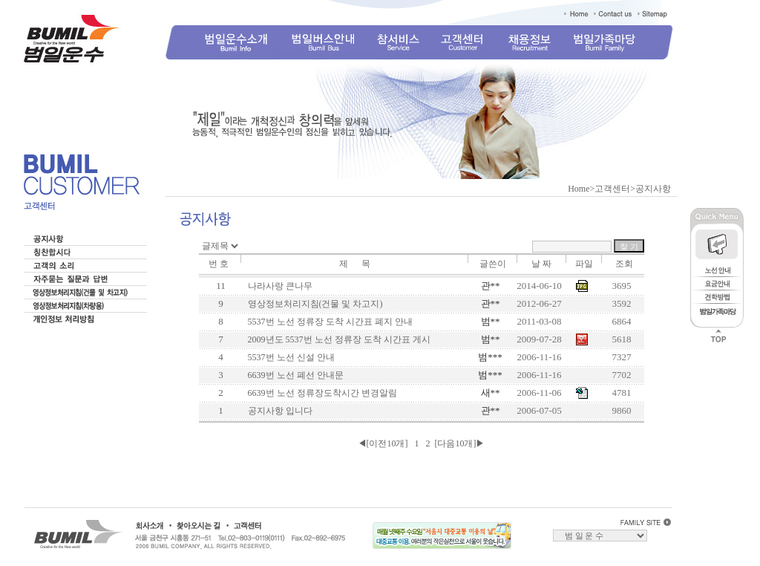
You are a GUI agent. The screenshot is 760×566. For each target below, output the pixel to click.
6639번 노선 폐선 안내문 (293, 375)
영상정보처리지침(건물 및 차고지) (313, 304)
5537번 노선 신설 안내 (289, 357)
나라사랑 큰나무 (277, 286)
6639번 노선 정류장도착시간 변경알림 (320, 393)
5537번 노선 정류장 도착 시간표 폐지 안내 (328, 321)
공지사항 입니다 (277, 411)
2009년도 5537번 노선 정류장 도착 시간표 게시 (336, 339)
